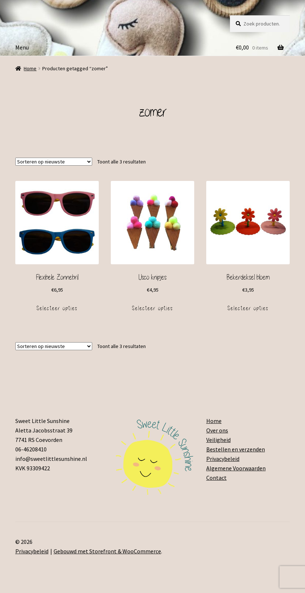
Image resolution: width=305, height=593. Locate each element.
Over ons (217, 430)
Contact (216, 477)
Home (30, 68)
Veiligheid (218, 439)
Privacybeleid (222, 458)
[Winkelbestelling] (53, 162)
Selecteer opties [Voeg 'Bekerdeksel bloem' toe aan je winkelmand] (248, 308)
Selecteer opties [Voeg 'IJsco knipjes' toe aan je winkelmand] (152, 308)
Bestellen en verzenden (235, 449)
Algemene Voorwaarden (236, 468)
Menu (22, 47)
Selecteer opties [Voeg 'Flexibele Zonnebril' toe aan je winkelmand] (57, 308)
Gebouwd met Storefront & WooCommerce (107, 551)
